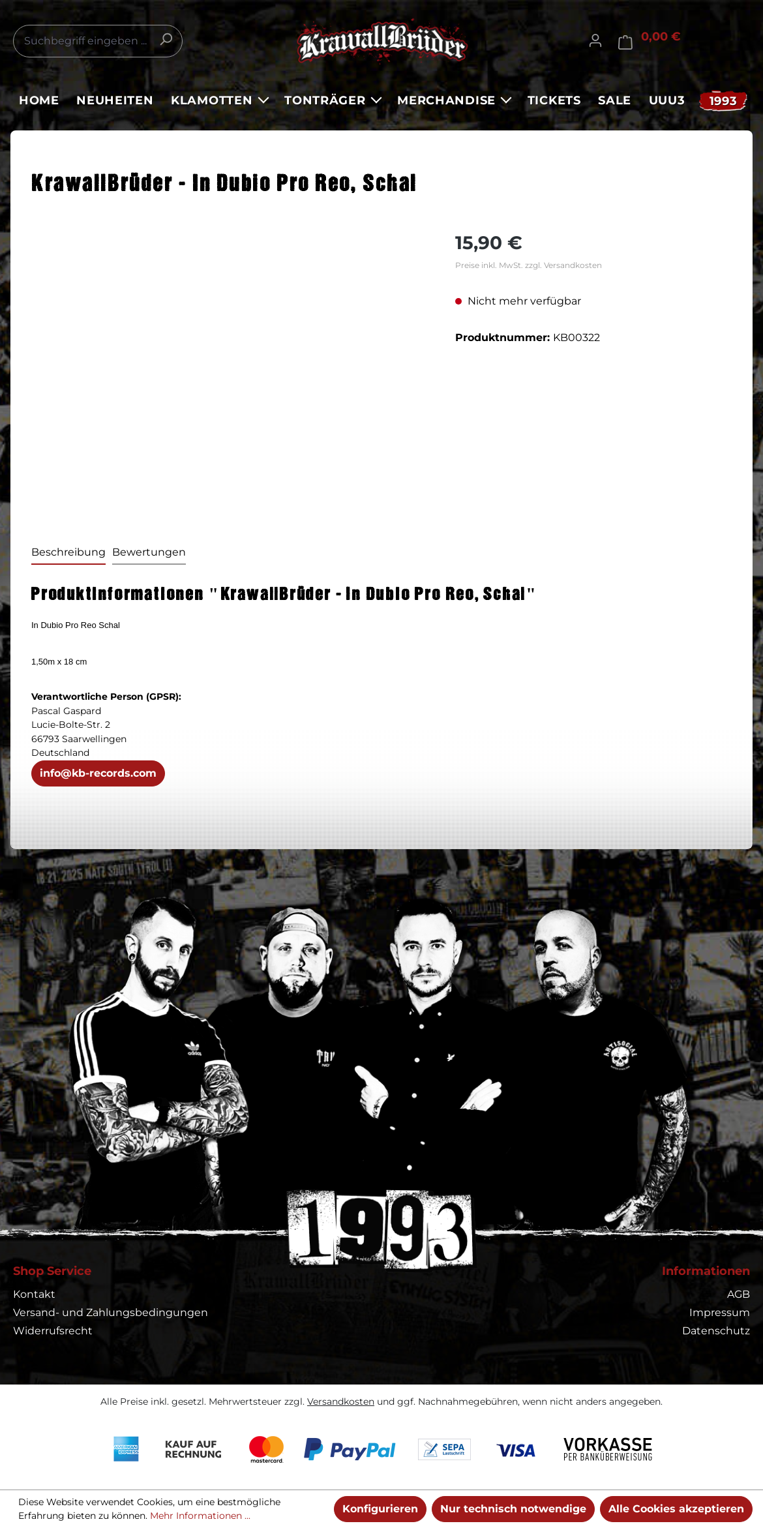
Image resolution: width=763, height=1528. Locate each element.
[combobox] (98, 41)
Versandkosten (340, 1401)
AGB (738, 1294)
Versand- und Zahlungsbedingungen (110, 1312)
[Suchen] (166, 39)
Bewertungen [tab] (149, 552)
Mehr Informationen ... (200, 1515)
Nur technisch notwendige (513, 1509)
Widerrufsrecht (53, 1331)
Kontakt (34, 1294)
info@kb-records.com (98, 773)
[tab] (68, 553)
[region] (230, 370)
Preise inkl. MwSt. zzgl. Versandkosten (528, 265)
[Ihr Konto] (595, 40)
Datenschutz (716, 1331)
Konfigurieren (380, 1509)
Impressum (719, 1312)
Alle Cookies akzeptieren (676, 1509)
